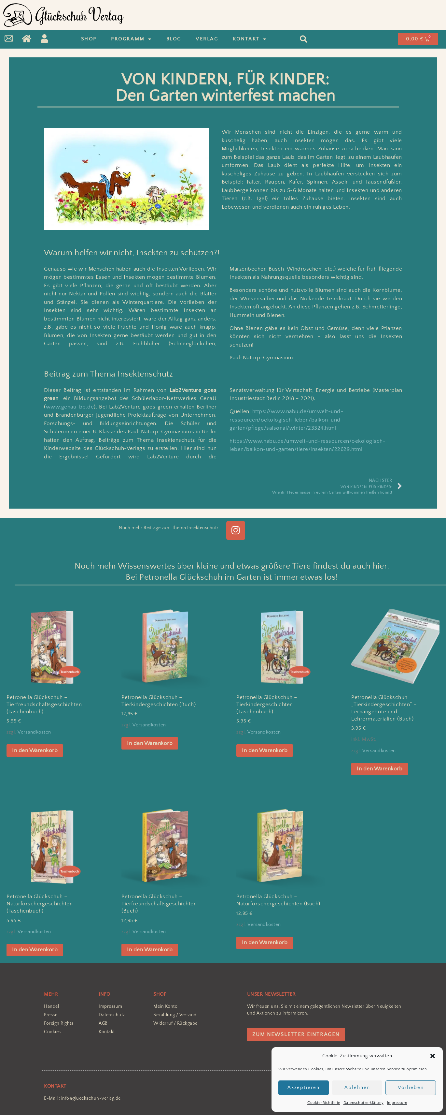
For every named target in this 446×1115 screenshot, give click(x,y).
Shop (89, 39)
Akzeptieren (303, 1087)
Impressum (397, 1103)
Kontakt (250, 39)
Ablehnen (357, 1087)
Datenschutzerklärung (363, 1103)
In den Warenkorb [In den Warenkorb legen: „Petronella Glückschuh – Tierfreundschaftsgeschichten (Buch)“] (150, 950)
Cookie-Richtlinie (323, 1103)
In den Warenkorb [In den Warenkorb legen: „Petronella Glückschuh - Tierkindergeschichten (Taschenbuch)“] (264, 750)
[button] (432, 1056)
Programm (131, 39)
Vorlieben (411, 1087)
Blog (173, 39)
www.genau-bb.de (70, 407)
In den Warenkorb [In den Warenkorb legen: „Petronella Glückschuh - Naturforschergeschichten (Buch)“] (264, 942)
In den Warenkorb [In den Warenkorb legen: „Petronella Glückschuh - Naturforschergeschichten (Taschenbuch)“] (35, 950)
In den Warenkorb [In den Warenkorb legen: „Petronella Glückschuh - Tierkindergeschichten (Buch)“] (150, 743)
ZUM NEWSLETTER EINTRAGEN (296, 1034)
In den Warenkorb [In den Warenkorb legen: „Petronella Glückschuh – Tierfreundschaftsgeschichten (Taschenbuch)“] (35, 750)
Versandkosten (34, 732)
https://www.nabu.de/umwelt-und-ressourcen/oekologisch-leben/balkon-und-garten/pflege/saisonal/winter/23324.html (286, 420)
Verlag (207, 39)
